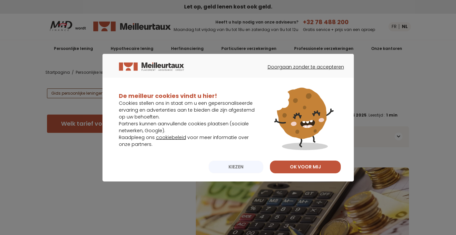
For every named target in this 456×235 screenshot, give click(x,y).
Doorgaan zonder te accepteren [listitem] (301, 86)
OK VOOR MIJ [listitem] (305, 180)
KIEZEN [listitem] (236, 180)
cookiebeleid (171, 150)
